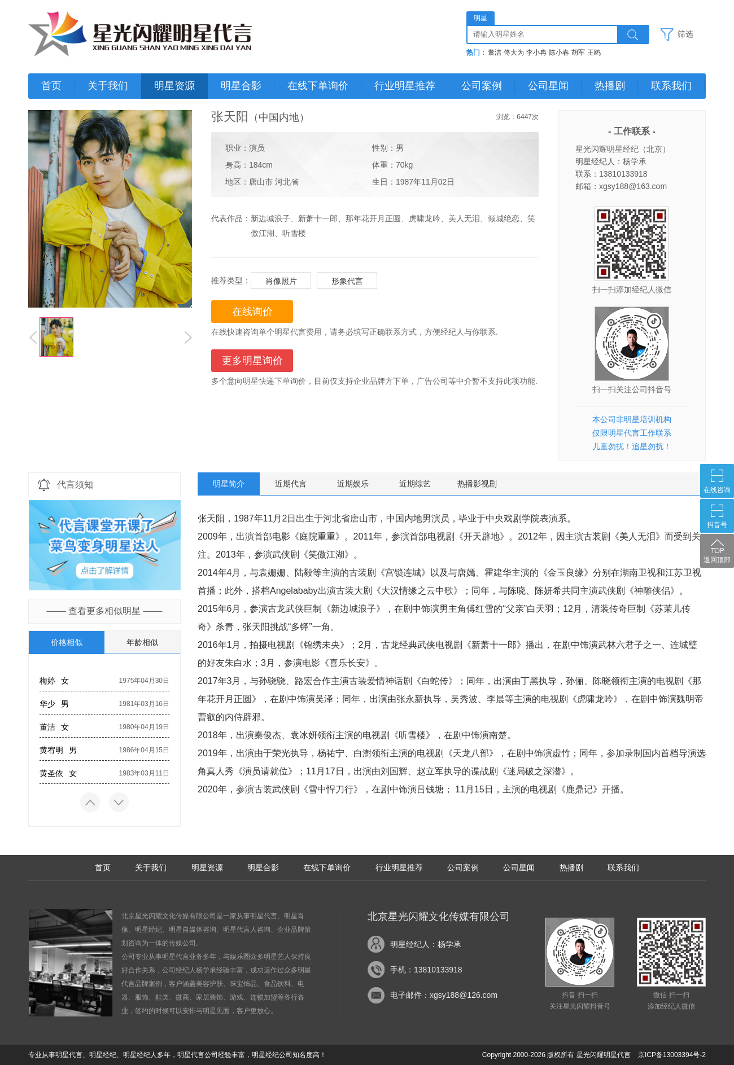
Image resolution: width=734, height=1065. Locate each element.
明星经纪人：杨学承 (425, 944)
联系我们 (671, 85)
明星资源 (174, 85)
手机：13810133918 (426, 969)
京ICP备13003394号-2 (672, 1055)
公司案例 (481, 85)
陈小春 (559, 52)
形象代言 (347, 281)
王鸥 (594, 52)
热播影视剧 (477, 483)
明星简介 (228, 483)
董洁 (494, 52)
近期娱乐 (353, 483)
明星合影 (241, 85)
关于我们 (108, 85)
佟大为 (514, 52)
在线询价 (252, 311)
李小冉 (536, 52)
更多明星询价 (252, 360)
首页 (51, 85)
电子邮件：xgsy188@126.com (443, 995)
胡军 (578, 52)
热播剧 (610, 85)
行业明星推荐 (404, 85)
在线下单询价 (317, 85)
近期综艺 (415, 483)
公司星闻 (548, 85)
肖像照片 (281, 281)
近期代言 (291, 483)
